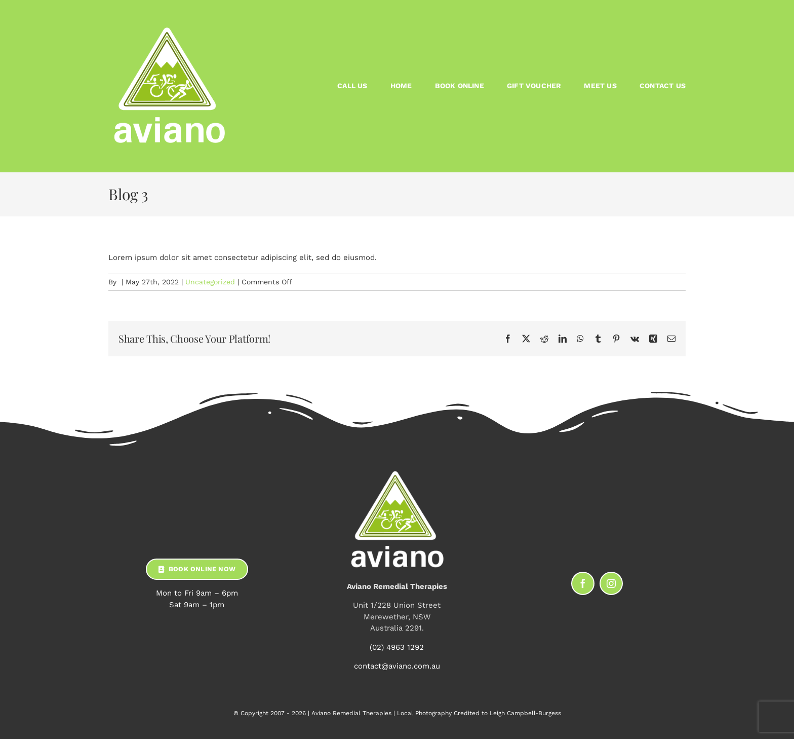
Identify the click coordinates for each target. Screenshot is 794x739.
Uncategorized (210, 282)
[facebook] (582, 583)
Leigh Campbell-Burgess (525, 713)
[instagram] (611, 583)
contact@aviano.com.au (397, 666)
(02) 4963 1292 (397, 647)
